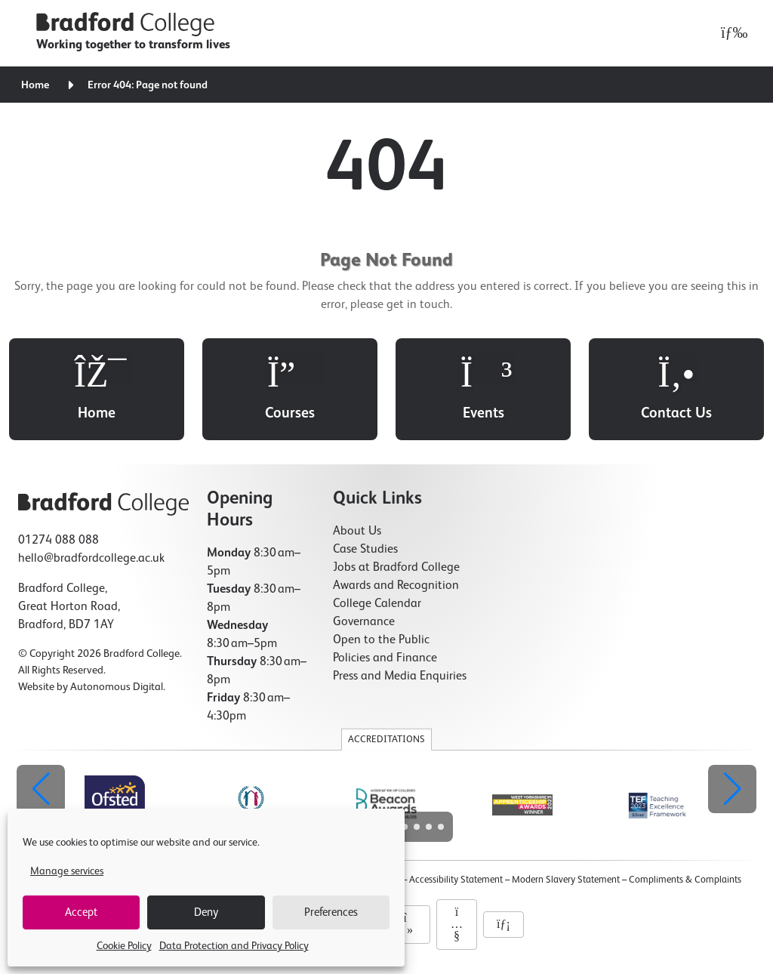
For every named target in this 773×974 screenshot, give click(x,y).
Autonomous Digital (116, 687)
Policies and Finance (385, 658)
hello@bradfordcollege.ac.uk (91, 559)
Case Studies (365, 550)
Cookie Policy (124, 946)
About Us (357, 532)
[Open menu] (730, 33)
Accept (81, 912)
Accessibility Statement (456, 880)
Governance (364, 622)
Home (35, 85)
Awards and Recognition (396, 586)
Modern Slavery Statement (566, 880)
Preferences (331, 912)
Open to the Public (381, 640)
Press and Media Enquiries (400, 676)
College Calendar (377, 604)
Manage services (66, 871)
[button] (732, 789)
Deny (206, 912)
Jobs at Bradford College (396, 568)
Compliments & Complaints (685, 880)
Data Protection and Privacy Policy (234, 946)
